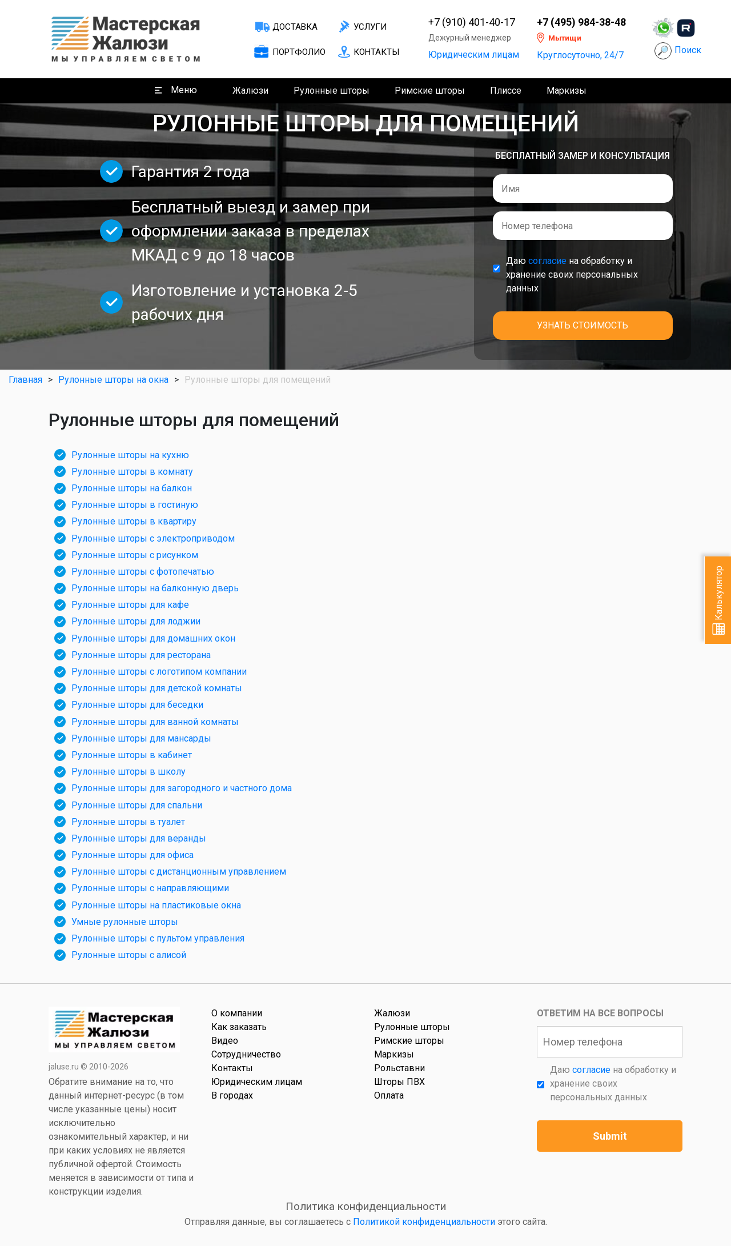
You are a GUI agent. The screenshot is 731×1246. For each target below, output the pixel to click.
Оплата (389, 1095)
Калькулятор (718, 600)
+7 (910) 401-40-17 (471, 22)
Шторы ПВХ (399, 1081)
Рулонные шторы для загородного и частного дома (181, 788)
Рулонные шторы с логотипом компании (159, 671)
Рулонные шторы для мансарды (141, 738)
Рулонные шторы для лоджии (135, 621)
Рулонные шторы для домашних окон (153, 638)
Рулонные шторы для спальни (136, 805)
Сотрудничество (246, 1054)
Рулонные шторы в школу (128, 771)
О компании (236, 1013)
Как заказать (239, 1026)
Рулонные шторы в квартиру (133, 521)
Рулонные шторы (331, 90)
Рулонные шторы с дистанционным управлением (178, 871)
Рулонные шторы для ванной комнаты (155, 721)
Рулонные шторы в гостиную (134, 504)
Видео (224, 1040)
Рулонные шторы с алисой (128, 954)
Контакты (376, 52)
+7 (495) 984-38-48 (581, 22)
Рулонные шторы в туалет (128, 821)
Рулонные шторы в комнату (132, 471)
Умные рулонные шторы (124, 921)
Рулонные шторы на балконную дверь (155, 588)
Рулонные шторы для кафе (130, 604)
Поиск (687, 50)
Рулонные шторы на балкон (131, 488)
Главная (25, 379)
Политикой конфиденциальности (424, 1221)
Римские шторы (430, 90)
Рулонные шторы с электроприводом (153, 538)
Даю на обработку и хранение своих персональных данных (572, 274)
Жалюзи (250, 90)
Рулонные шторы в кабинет (131, 755)
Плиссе (505, 90)
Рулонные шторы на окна (113, 379)
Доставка (295, 27)
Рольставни (399, 1068)
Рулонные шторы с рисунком (134, 555)
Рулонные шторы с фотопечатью (142, 571)
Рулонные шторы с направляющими (150, 888)
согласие (547, 260)
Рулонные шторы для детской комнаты (156, 688)
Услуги (370, 27)
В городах (232, 1095)
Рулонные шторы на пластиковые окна (156, 905)
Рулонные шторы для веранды (138, 838)
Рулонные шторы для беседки (137, 704)
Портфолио (299, 52)
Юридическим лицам (473, 54)
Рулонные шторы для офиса (132, 855)
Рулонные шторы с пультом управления (157, 938)
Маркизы (567, 90)
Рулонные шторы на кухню (130, 455)
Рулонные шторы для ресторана (141, 655)
